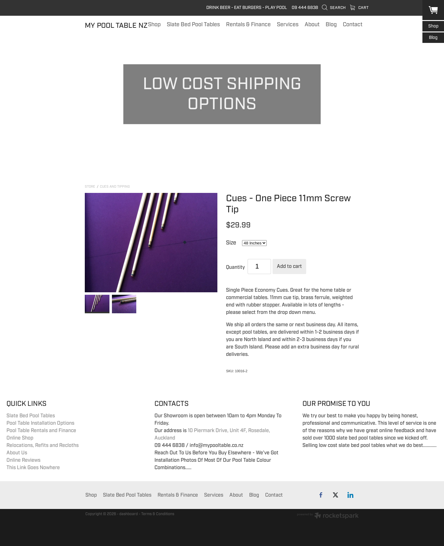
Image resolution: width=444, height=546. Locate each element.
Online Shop (19, 438)
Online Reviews (23, 460)
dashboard (128, 514)
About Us (16, 453)
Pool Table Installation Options (40, 423)
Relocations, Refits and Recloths (42, 445)
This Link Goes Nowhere (33, 468)
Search (334, 7)
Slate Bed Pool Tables (30, 416)
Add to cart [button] (289, 266)
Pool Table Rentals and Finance (41, 430)
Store (90, 187)
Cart (359, 7)
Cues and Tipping (115, 187)
